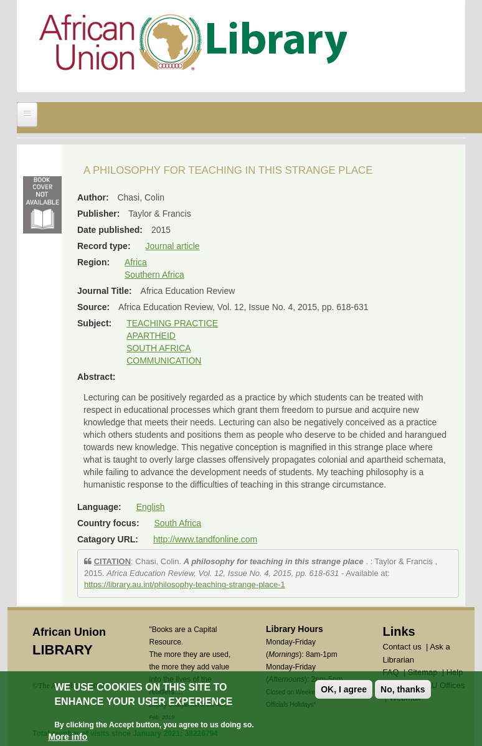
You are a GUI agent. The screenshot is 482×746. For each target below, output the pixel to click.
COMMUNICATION (163, 361)
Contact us (402, 646)
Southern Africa (154, 275)
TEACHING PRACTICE (172, 323)
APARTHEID (151, 336)
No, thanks (402, 691)
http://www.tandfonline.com (205, 539)
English (150, 507)
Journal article (172, 246)
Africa (136, 262)
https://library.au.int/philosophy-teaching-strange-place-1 (184, 584)
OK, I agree (344, 691)
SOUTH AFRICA (158, 348)
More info (67, 738)
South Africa (177, 523)
